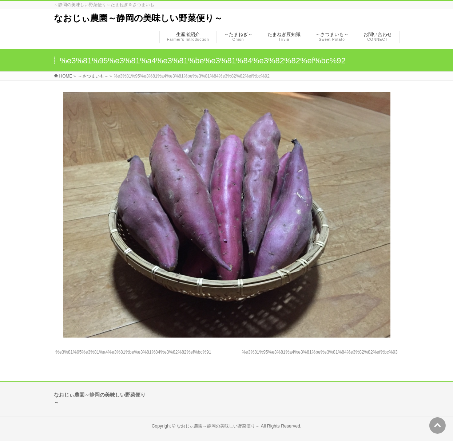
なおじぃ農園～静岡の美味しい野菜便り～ (138, 18)
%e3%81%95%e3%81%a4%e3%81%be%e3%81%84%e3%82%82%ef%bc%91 (133, 352)
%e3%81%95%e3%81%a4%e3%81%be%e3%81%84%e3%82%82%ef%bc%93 (319, 352)
